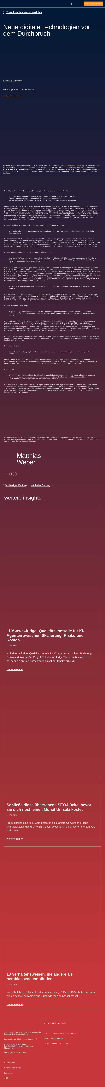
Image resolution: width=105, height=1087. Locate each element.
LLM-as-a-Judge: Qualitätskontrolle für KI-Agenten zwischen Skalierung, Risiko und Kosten (46, 635)
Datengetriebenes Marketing (72, 166)
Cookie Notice (9, 1063)
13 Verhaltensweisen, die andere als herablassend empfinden (40, 976)
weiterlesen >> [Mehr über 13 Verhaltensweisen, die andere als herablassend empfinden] (15, 1004)
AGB (6, 1078)
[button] (71, 3)
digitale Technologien (12, 96)
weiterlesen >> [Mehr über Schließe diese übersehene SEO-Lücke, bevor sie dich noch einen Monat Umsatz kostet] (15, 838)
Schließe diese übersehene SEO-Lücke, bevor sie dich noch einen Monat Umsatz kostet (49, 807)
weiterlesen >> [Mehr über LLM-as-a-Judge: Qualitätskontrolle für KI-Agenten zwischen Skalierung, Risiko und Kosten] (15, 669)
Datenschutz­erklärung (12, 1068)
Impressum (8, 1073)
